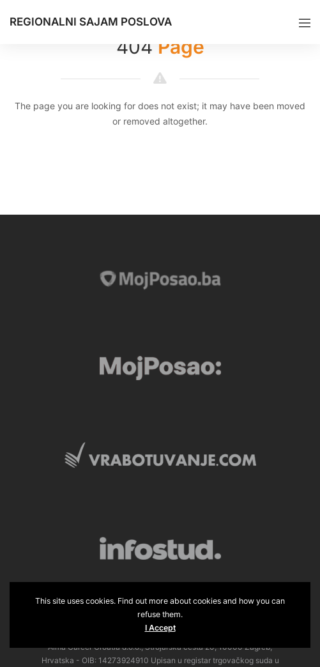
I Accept (160, 627)
